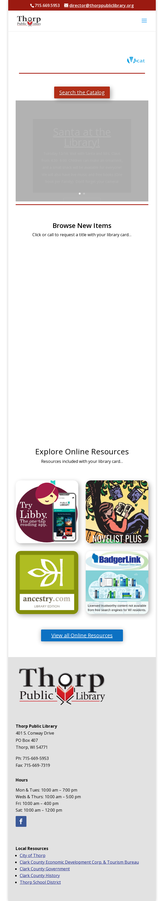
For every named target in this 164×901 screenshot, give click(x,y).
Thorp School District (40, 882)
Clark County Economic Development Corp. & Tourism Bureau (79, 862)
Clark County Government (45, 869)
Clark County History (40, 875)
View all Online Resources (82, 635)
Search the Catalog (82, 92)
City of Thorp (32, 855)
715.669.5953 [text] (47, 5)
